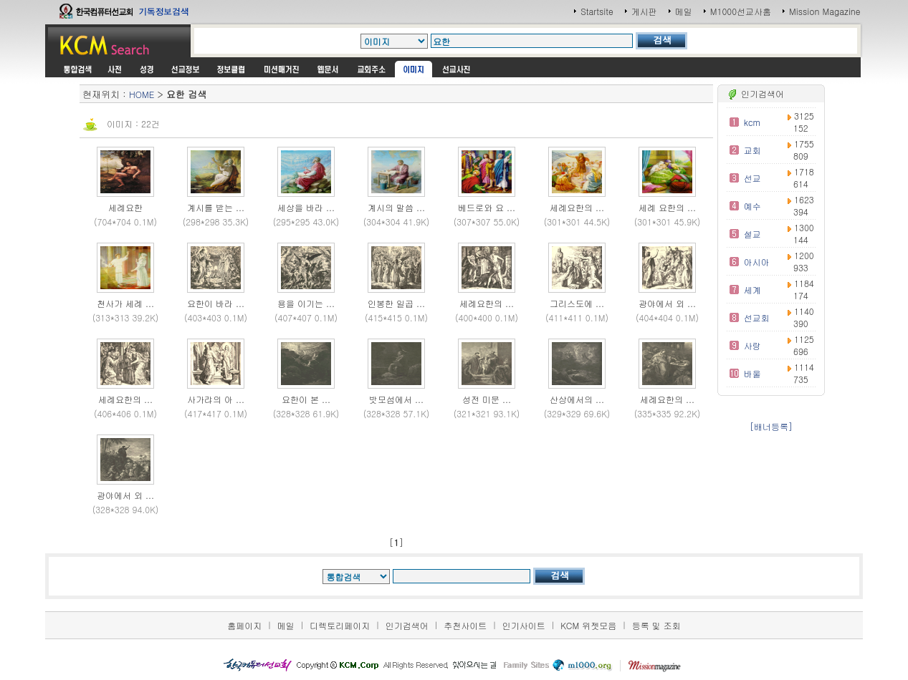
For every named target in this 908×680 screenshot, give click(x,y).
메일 (683, 11)
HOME (141, 94)
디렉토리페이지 (340, 625)
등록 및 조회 (656, 625)
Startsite (596, 11)
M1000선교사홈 (740, 11)
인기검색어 (407, 625)
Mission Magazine (825, 11)
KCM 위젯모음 (588, 625)
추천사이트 (465, 625)
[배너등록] (771, 426)
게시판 (644, 11)
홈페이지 (244, 625)
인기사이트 (523, 625)
